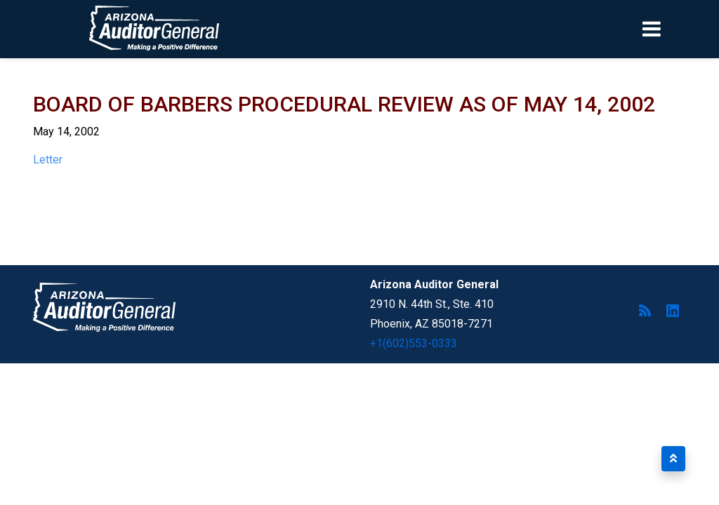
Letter (47, 159)
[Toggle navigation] (675, 29)
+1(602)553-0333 (413, 343)
